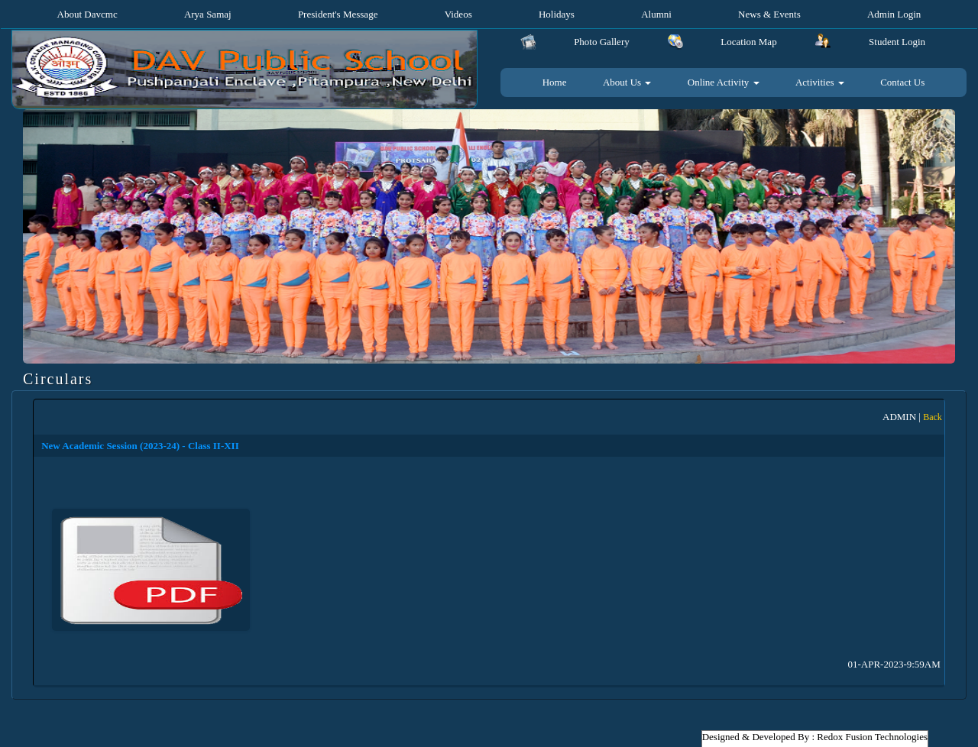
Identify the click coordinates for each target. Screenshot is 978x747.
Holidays (557, 14)
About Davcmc (87, 14)
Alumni (656, 14)
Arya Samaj (208, 14)
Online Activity (723, 82)
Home (554, 82)
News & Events (769, 14)
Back (932, 417)
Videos (458, 14)
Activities (819, 82)
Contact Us (902, 82)
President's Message (338, 14)
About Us (627, 82)
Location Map (748, 41)
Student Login (897, 41)
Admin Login (894, 14)
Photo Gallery (602, 41)
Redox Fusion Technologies (872, 736)
